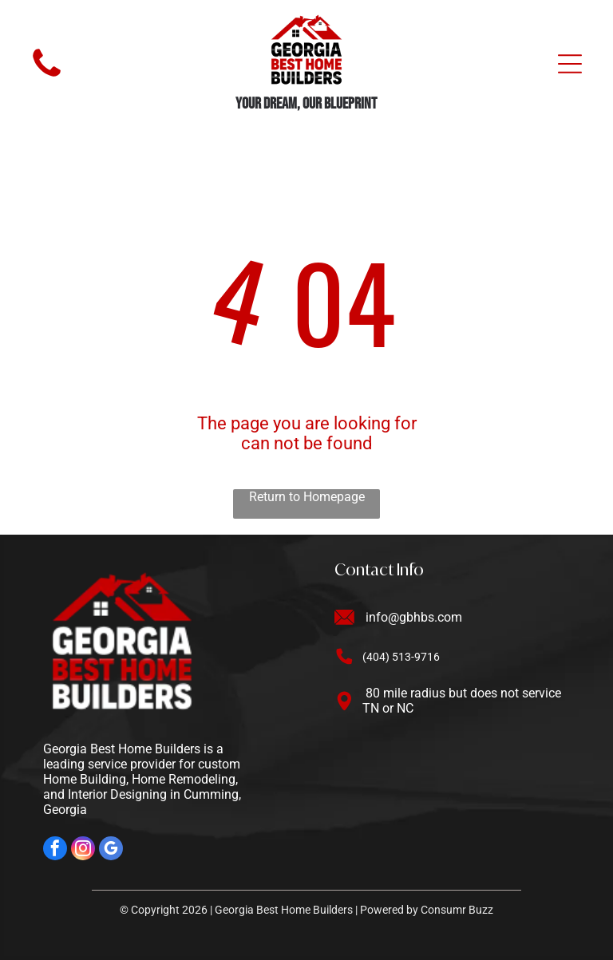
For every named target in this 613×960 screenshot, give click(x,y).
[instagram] (83, 850)
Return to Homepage (307, 496)
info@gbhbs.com (414, 617)
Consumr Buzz (457, 909)
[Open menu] (570, 64)
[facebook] (55, 850)
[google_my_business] (111, 850)
